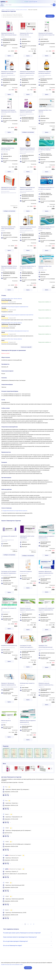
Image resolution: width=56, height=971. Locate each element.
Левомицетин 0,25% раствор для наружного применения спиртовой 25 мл (28, 228)
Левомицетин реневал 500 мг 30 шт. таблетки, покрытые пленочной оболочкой (46, 149)
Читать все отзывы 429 (26, 347)
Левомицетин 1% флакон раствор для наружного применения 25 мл (44, 72)
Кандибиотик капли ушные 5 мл (9, 645)
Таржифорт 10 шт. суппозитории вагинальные (45, 646)
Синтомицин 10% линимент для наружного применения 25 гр (46, 609)
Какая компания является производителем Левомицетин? (27, 937)
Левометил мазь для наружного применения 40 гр (46, 536)
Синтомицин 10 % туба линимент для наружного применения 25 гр (26, 646)
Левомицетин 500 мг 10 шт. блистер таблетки (26, 34)
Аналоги (50, 16)
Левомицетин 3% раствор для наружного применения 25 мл (27, 72)
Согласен (28, 968)
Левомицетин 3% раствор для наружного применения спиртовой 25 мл (27, 188)
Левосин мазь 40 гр (6, 720)
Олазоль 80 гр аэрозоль (26, 571)
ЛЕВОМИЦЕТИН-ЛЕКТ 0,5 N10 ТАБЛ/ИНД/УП (27, 536)
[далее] (51, 753)
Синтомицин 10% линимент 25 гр (8, 609)
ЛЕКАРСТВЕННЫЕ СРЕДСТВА (10, 9)
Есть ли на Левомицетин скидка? (27, 945)
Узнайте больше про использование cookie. (12, 964)
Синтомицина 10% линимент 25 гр (9, 536)
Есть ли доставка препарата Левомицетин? (27, 941)
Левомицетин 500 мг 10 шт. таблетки (45, 111)
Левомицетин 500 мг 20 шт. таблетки (45, 267)
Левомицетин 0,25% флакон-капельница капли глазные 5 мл (46, 34)
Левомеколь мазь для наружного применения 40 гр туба (27, 609)
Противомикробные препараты (21, 9)
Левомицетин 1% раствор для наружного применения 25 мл (27, 148)
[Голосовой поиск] (51, 5)
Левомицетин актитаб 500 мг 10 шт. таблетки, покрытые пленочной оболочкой (46, 188)
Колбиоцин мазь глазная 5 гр (27, 683)
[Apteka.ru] (4, 2)
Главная (3, 9)
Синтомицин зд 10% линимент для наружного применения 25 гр (8, 572)
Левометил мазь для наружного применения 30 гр (28, 721)
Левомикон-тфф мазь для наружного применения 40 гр (45, 572)
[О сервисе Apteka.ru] (54, 1)
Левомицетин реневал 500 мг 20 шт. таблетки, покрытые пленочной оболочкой (46, 228)
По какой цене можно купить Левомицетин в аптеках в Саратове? (27, 933)
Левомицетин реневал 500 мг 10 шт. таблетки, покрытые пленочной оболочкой (28, 267)
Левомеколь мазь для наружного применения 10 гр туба (45, 684)
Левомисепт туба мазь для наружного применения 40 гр (8, 684)
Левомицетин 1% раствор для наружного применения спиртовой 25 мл (27, 111)
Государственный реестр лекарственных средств (14, 510)
